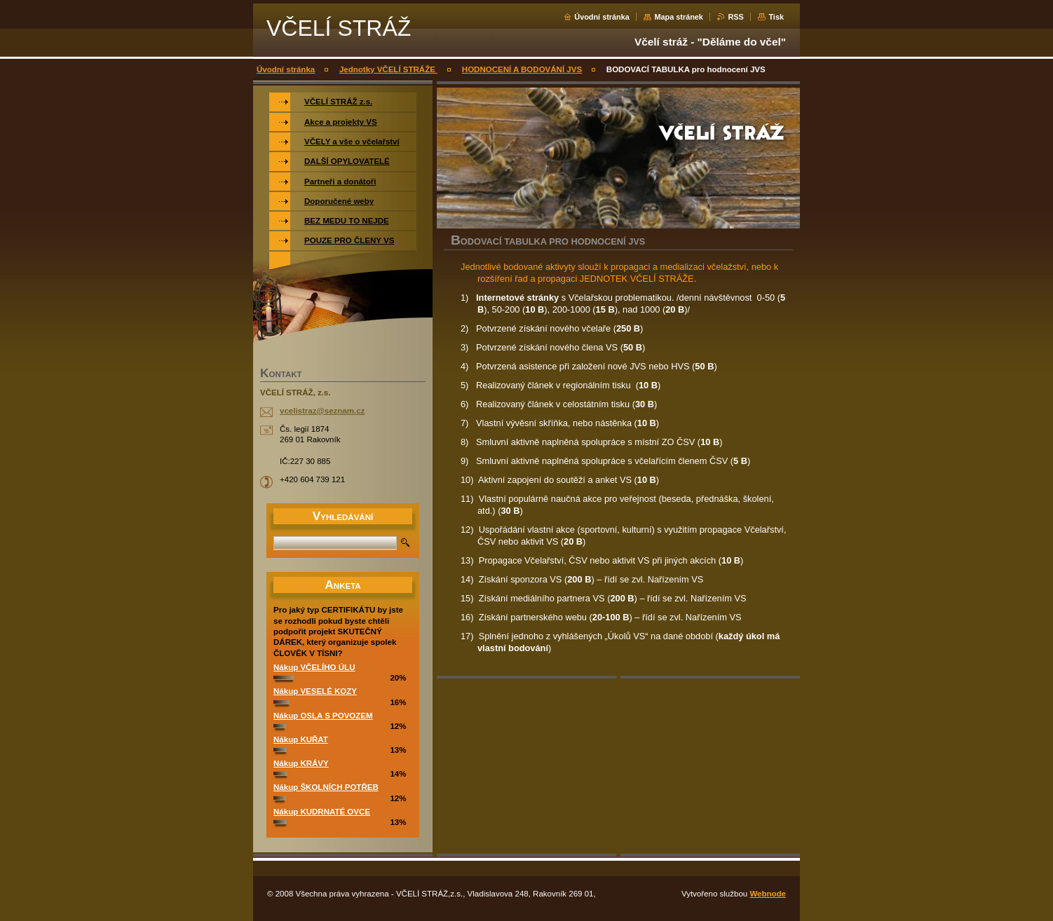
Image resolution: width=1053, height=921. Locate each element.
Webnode (767, 893)
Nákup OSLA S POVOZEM (323, 715)
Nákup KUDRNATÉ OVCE (321, 811)
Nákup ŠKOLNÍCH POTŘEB (326, 787)
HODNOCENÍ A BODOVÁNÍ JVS (522, 69)
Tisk (776, 17)
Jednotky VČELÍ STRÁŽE (388, 69)
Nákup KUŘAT (300, 739)
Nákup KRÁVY (301, 763)
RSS (735, 17)
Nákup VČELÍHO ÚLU (314, 667)
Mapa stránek (678, 17)
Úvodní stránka (602, 17)
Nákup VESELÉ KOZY (315, 691)
